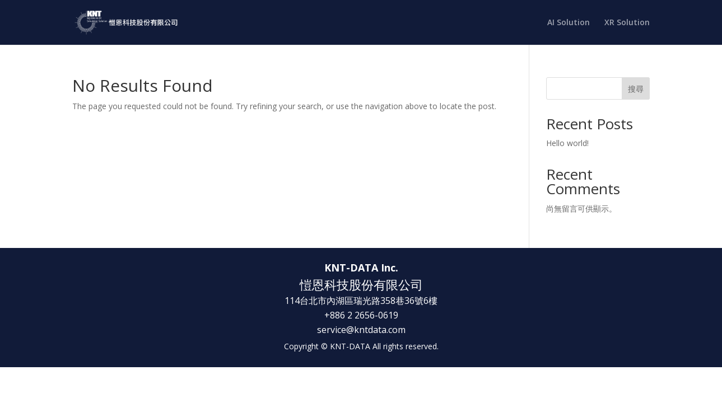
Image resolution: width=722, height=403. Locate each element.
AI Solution (568, 22)
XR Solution (627, 22)
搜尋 (636, 88)
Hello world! (567, 143)
